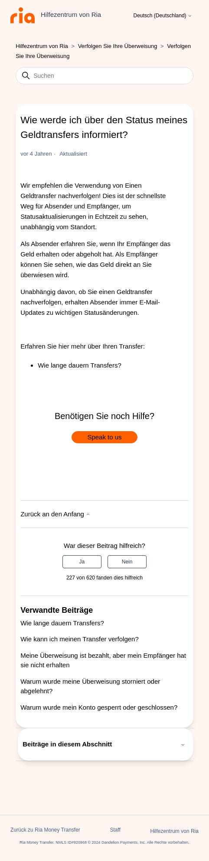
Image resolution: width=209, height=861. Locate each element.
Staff (115, 830)
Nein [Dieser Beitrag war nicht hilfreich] (127, 562)
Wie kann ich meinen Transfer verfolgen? (79, 639)
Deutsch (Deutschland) (163, 16)
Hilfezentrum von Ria (42, 46)
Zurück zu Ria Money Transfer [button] (45, 830)
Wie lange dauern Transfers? (79, 365)
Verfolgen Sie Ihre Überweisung (117, 46)
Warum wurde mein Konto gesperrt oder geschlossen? (98, 707)
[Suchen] (104, 75)
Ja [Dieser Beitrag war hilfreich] (82, 562)
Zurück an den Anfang (55, 514)
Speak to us (104, 437)
